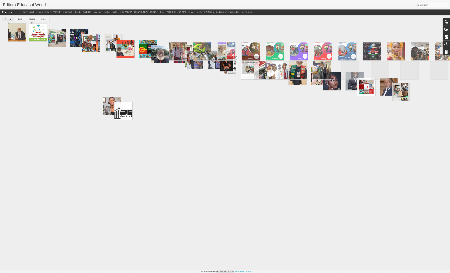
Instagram (97, 12)
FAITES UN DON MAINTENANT (180, 12)
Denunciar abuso (246, 271)
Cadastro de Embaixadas (227, 12)
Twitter (107, 12)
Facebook (67, 12)
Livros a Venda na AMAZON (48, 12)
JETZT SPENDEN (205, 12)
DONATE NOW (141, 12)
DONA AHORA (157, 12)
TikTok (115, 12)
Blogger (236, 271)
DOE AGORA (126, 12)
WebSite (87, 12)
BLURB (77, 12)
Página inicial (28, 12)
